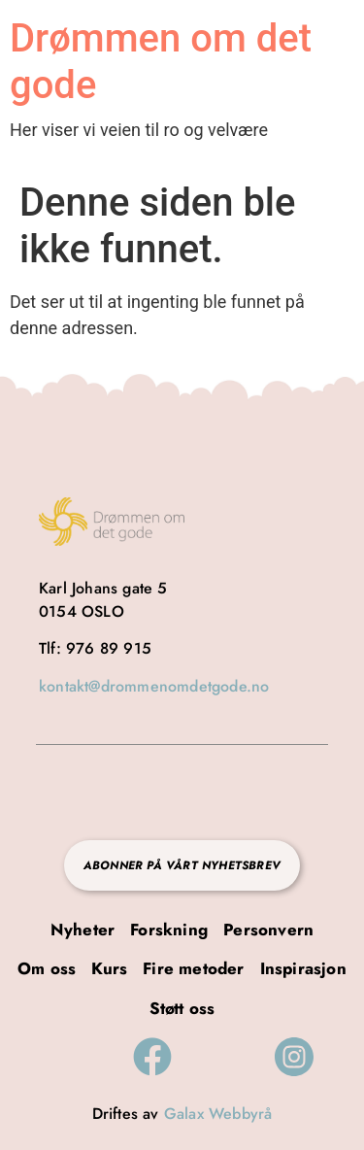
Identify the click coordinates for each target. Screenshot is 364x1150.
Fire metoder (193, 968)
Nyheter (82, 929)
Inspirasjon (303, 968)
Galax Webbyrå (218, 1113)
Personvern (268, 929)
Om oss (46, 968)
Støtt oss (182, 1008)
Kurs (109, 968)
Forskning (169, 929)
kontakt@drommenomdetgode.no (154, 686)
